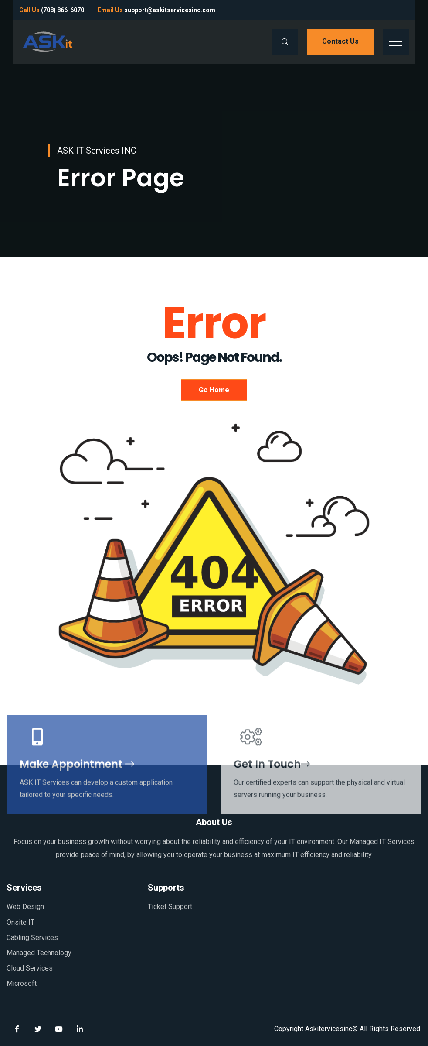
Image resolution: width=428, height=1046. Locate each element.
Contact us (340, 41)
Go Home (214, 390)
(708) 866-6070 (62, 10)
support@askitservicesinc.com (169, 10)
